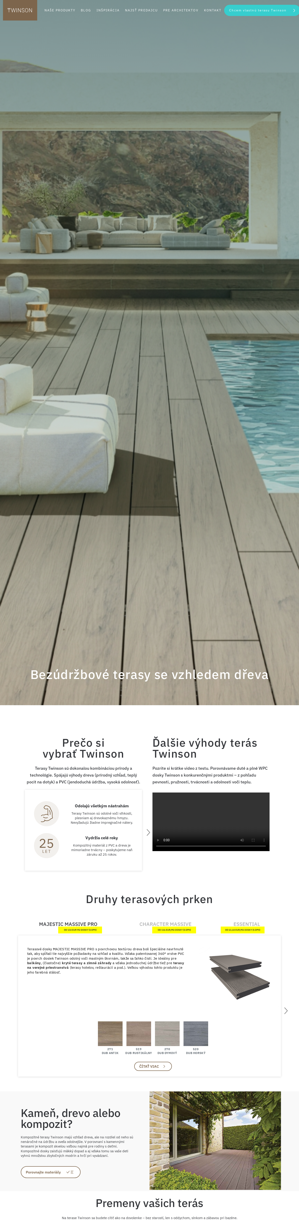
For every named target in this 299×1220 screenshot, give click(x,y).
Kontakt (213, 10)
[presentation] (147, 832)
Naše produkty (60, 10)
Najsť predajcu (141, 10)
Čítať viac (149, 1066)
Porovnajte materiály (43, 1172)
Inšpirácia (108, 10)
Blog (86, 10)
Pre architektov (181, 10)
